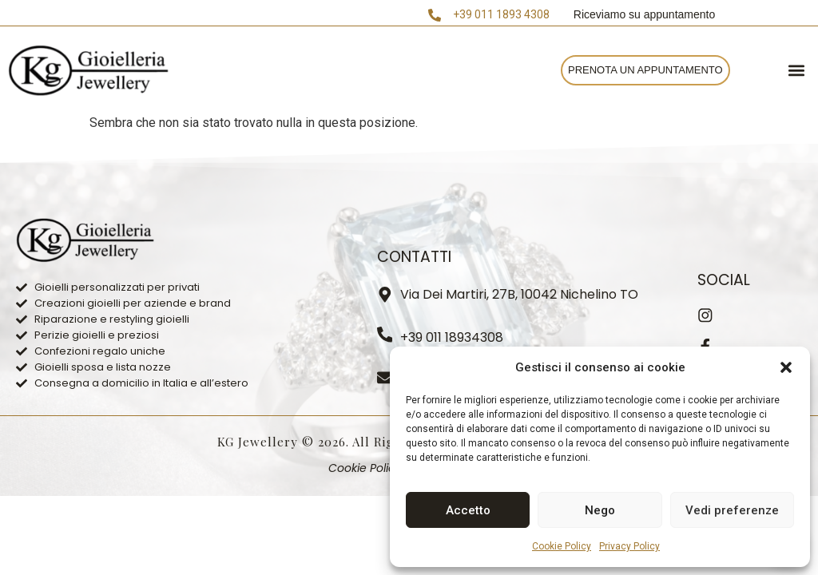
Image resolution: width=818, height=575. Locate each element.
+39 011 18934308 (452, 337)
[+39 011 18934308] (385, 335)
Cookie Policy (561, 546)
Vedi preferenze (732, 510)
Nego (600, 510)
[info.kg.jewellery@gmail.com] (385, 378)
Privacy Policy (629, 546)
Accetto (468, 510)
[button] (786, 367)
